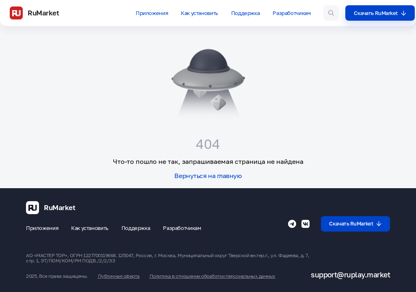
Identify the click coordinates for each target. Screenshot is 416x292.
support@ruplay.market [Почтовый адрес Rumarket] (350, 275)
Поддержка (245, 13)
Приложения (152, 13)
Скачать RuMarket (380, 13)
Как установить (199, 13)
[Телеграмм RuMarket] (292, 224)
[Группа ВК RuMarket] (305, 224)
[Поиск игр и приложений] (331, 13)
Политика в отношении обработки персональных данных (212, 276)
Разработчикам (291, 13)
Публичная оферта (119, 276)
